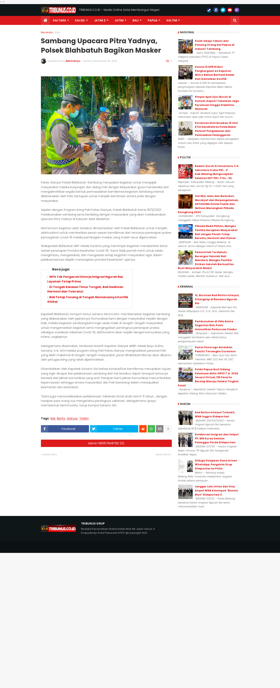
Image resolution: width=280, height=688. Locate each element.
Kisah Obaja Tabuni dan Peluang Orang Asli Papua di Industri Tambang (214, 45)
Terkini (84, 418)
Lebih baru (50, 454)
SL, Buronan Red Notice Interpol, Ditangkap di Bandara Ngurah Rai (217, 299)
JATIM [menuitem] (119, 20)
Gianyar (72, 418)
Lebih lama (162, 454)
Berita (61, 418)
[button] (234, 20)
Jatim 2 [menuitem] (100, 20)
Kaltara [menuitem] (59, 20)
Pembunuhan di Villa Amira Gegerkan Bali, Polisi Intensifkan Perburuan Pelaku (216, 325)
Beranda (47, 32)
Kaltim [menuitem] (171, 20)
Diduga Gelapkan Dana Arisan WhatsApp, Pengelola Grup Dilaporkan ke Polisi (216, 464)
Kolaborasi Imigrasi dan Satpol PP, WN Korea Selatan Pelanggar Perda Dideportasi (216, 438)
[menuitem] (45, 20)
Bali (57, 32)
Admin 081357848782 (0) (106, 443)
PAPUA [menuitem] (152, 20)
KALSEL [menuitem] (80, 20)
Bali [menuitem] (136, 20)
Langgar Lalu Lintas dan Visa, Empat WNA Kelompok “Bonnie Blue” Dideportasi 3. (216, 490)
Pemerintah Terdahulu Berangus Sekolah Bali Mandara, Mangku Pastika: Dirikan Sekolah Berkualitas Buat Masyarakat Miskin (206, 260)
